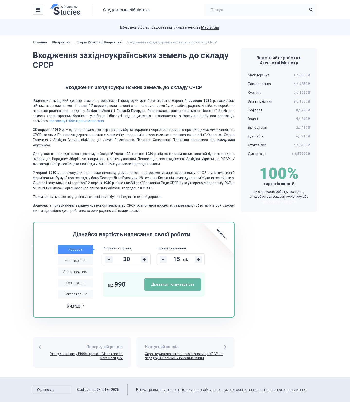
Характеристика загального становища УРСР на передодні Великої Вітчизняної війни (184, 356)
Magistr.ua (210, 27)
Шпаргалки (61, 42)
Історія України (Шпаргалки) (98, 42)
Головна (40, 42)
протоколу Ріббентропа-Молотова (76, 121)
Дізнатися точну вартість (172, 284)
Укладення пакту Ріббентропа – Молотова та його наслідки (86, 356)
